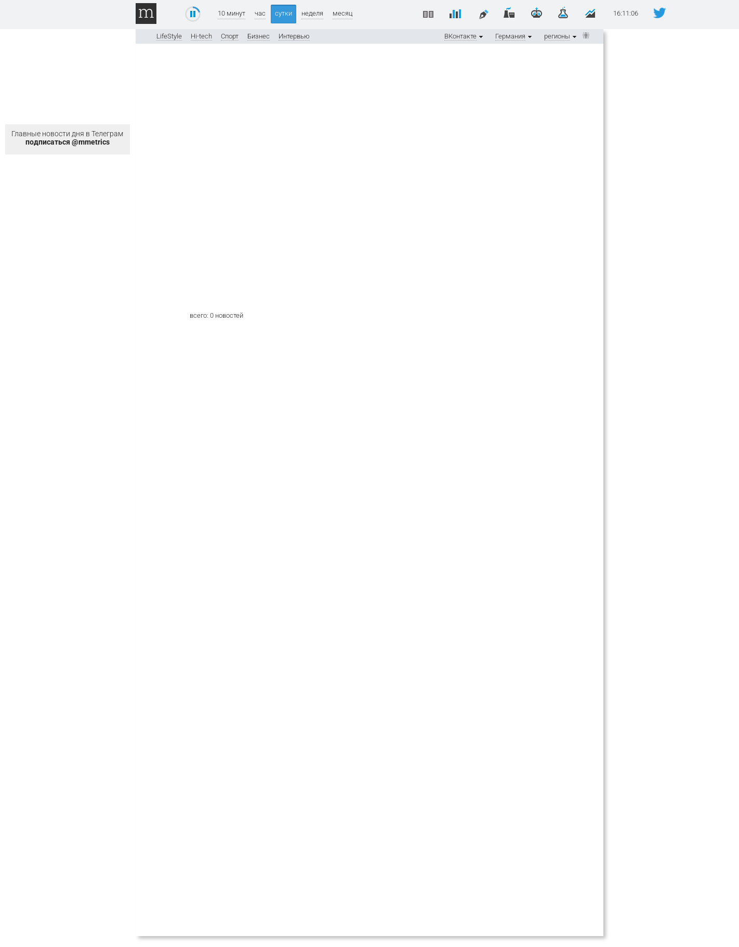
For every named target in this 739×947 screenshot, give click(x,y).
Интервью (294, 36)
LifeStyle (169, 36)
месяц (342, 13)
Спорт (230, 36)
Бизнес (258, 36)
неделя (312, 13)
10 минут (231, 13)
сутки (283, 13)
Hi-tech (201, 36)
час (260, 13)
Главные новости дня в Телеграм (67, 137)
